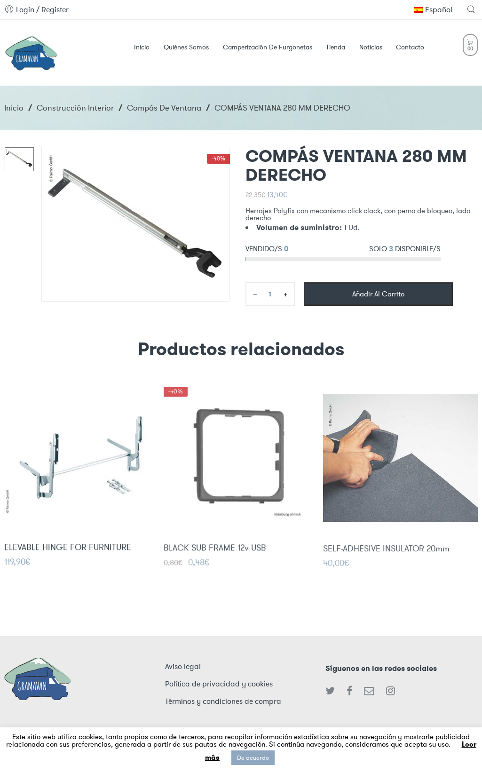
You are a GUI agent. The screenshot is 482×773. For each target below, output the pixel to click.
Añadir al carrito (378, 294)
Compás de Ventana (164, 107)
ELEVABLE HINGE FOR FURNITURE (67, 552)
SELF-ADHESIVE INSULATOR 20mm (386, 556)
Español (433, 9)
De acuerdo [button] (253, 757)
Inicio (14, 107)
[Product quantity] (270, 294)
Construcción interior (75, 107)
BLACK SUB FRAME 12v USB (215, 554)
